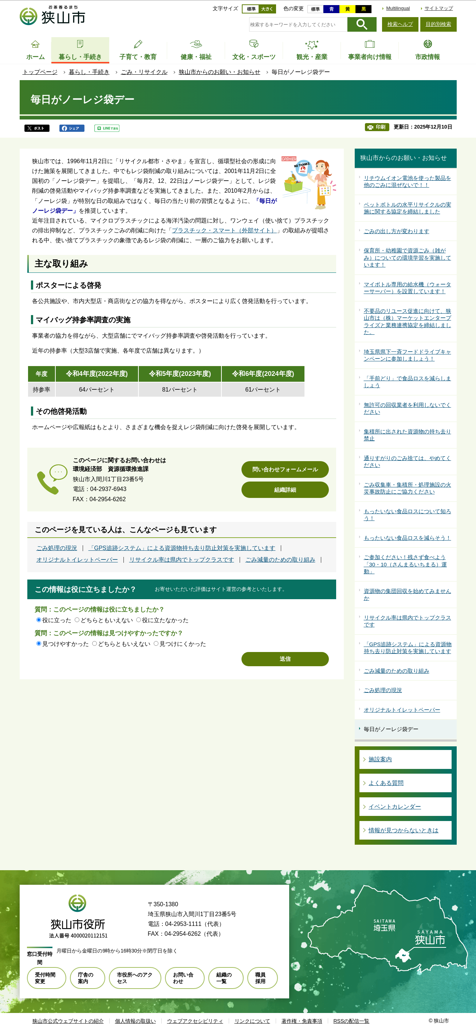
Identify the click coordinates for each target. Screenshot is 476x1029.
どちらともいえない (106, 620)
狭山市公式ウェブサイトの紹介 (68, 1021)
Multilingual (398, 8)
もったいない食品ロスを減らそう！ (407, 538)
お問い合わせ (183, 978)
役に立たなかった (165, 620)
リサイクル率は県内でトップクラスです (181, 560)
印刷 (380, 127)
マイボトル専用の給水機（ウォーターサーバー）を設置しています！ (407, 288)
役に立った (56, 620)
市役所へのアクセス (135, 978)
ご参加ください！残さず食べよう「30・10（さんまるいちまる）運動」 (405, 564)
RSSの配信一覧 (352, 1021)
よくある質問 (386, 783)
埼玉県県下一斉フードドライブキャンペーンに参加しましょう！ (407, 355)
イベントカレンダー (395, 807)
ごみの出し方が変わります (396, 231)
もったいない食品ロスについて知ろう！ (407, 515)
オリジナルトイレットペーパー (77, 560)
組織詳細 (285, 490)
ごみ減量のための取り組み (280, 560)
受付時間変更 (45, 978)
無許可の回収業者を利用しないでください (407, 408)
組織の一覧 (224, 978)
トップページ (40, 72)
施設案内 (380, 759)
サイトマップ (439, 8)
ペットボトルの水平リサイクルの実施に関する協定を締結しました (407, 208)
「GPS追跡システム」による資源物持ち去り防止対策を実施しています (182, 548)
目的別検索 (438, 24)
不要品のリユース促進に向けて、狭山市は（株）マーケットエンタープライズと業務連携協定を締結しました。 (407, 321)
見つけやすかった (65, 644)
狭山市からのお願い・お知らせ (219, 72)
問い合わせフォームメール (285, 469)
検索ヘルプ (400, 24)
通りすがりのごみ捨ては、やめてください (407, 461)
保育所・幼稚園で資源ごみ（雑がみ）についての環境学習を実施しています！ (407, 257)
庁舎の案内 (85, 978)
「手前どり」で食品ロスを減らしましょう (407, 382)
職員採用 (260, 978)
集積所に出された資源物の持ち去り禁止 (407, 435)
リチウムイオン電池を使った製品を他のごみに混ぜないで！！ (407, 181)
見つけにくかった (183, 644)
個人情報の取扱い (135, 1021)
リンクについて (252, 1021)
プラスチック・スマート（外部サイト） (224, 230)
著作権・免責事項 (302, 1021)
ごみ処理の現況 (56, 548)
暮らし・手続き (89, 72)
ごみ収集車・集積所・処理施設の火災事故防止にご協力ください (407, 488)
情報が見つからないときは (403, 830)
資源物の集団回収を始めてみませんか (407, 594)
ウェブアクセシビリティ (195, 1021)
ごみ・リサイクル (144, 72)
